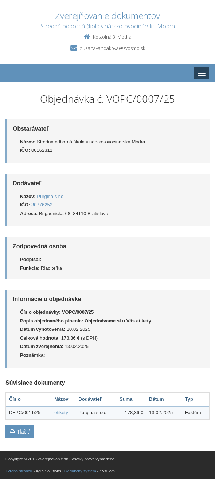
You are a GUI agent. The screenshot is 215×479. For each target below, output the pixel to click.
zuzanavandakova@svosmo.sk (112, 48)
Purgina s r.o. (51, 196)
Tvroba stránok (18, 471)
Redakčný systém (80, 471)
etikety (61, 412)
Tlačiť (20, 432)
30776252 (41, 204)
